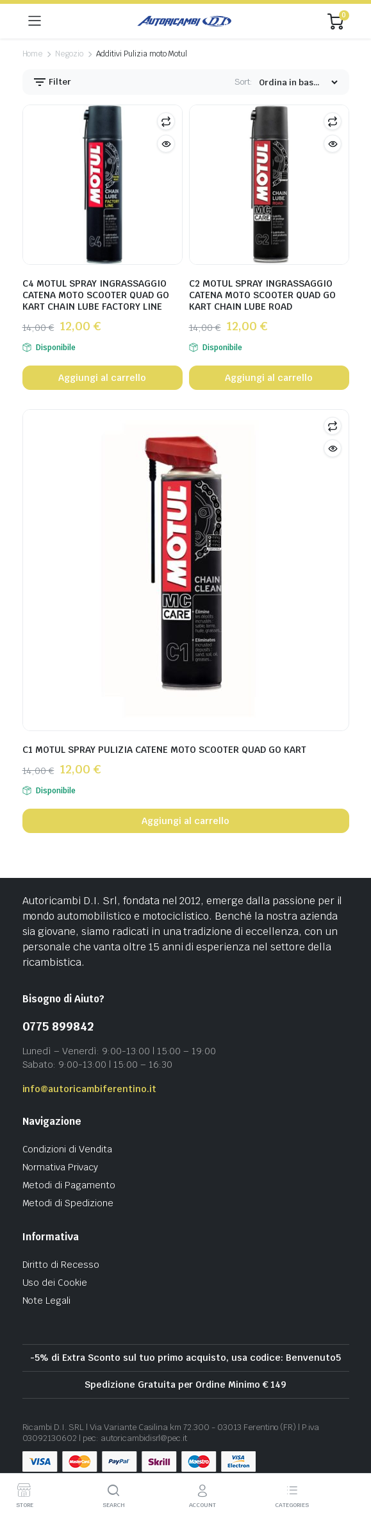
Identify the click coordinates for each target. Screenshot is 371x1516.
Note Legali (46, 1300)
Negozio (69, 54)
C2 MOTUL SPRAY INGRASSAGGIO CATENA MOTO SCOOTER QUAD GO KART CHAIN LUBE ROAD (262, 295)
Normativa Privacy (60, 1167)
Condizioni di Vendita (67, 1149)
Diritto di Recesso (60, 1264)
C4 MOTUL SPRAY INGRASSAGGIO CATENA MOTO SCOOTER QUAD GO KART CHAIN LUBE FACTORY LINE (95, 295)
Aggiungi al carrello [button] (101, 377)
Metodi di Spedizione (67, 1203)
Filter (52, 82)
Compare (166, 121)
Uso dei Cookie (55, 1282)
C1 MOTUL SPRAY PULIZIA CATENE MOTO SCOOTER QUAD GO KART (164, 749)
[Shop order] (298, 82)
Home (32, 54)
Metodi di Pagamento (68, 1185)
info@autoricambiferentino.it (89, 1089)
